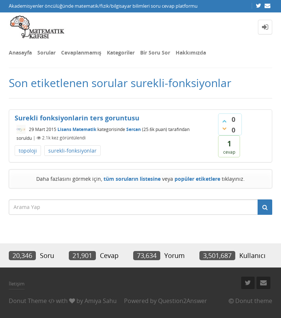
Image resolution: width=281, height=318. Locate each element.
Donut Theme (28, 301)
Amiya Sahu (101, 301)
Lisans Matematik (76, 129)
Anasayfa (20, 52)
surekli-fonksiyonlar (72, 150)
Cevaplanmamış (81, 52)
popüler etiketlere (197, 178)
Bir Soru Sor (155, 52)
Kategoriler (121, 52)
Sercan (133, 129)
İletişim (17, 283)
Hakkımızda (191, 52)
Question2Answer (182, 301)
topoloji (28, 150)
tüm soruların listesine (132, 178)
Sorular (46, 52)
